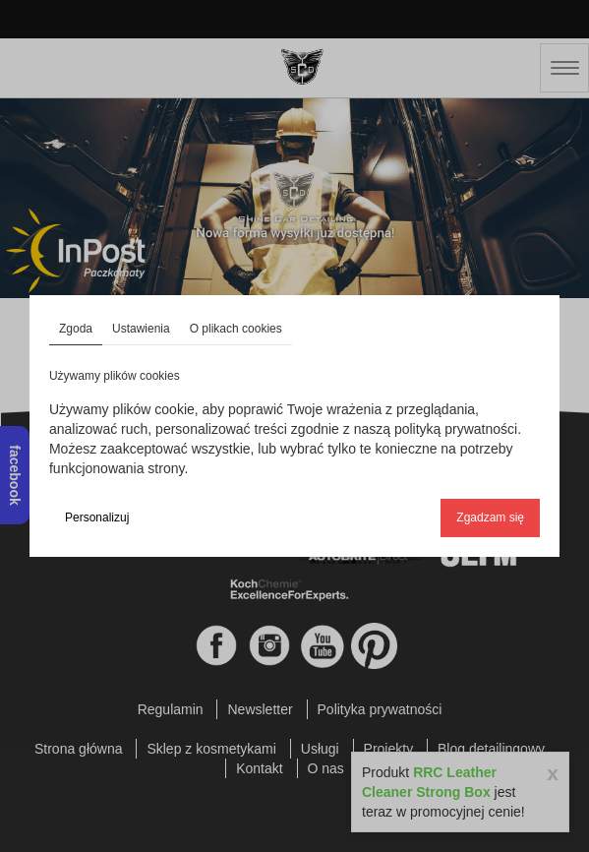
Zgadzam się (490, 517)
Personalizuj (97, 517)
